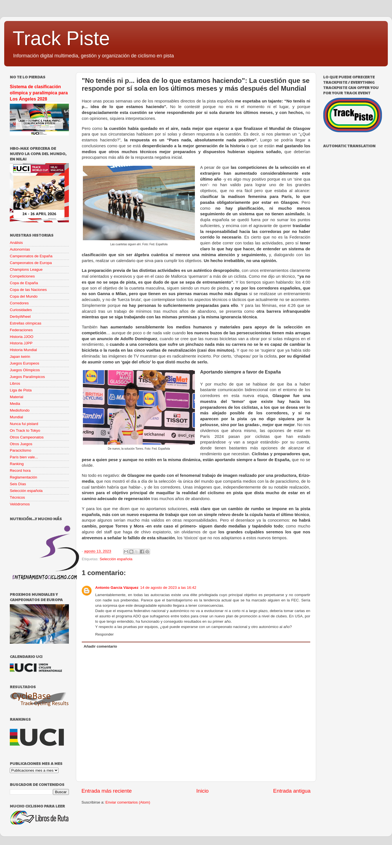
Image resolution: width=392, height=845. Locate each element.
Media (15, 404)
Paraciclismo (20, 450)
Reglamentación (23, 477)
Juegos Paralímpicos (27, 377)
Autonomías (20, 249)
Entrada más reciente (106, 791)
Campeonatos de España (31, 256)
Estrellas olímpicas (25, 323)
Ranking (17, 464)
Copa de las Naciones (28, 290)
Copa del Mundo (24, 296)
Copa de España (24, 283)
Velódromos (20, 504)
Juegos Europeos (24, 363)
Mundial (16, 417)
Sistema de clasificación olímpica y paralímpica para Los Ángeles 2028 (39, 92)
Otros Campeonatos (27, 437)
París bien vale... (24, 457)
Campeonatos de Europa (31, 263)
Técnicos (17, 497)
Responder (104, 634)
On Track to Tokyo (25, 430)
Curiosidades (21, 310)
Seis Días (18, 484)
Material (16, 397)
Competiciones (22, 276)
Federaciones (21, 330)
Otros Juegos (21, 444)
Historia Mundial (23, 350)
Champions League (26, 269)
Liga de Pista (21, 390)
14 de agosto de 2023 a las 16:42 (168, 587)
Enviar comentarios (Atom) (128, 802)
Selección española (116, 559)
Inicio (202, 791)
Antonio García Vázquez (117, 587)
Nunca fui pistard (24, 424)
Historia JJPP (21, 343)
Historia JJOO (21, 337)
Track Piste (61, 38)
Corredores (19, 303)
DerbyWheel (20, 316)
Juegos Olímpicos (25, 370)
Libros (15, 383)
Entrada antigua (292, 791)
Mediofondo (20, 410)
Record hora (20, 470)
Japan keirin (20, 356)
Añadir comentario (100, 646)
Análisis (16, 243)
